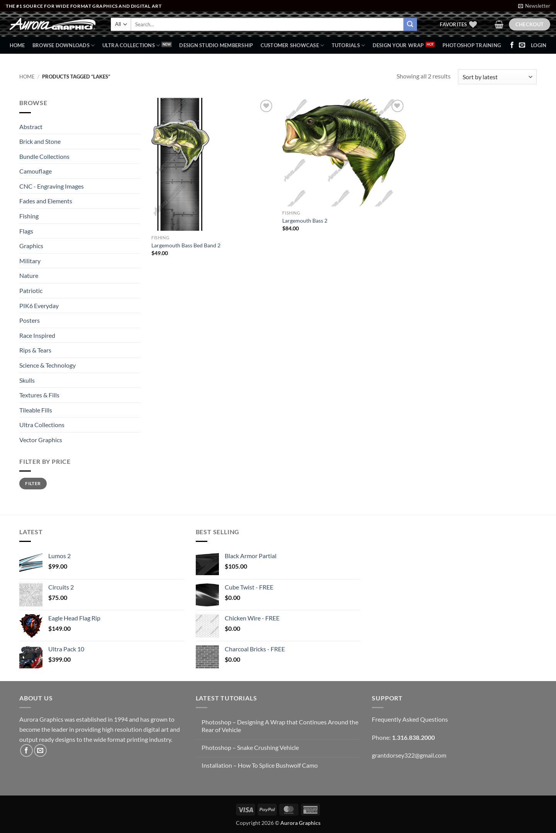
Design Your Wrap (398, 45)
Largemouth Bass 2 (304, 220)
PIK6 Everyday (39, 305)
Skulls (27, 380)
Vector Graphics (40, 439)
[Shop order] (497, 76)
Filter (33, 483)
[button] (534, 6)
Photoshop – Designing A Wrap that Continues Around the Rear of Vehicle (280, 725)
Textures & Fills (39, 395)
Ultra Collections (131, 45)
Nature (28, 275)
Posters (29, 320)
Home (17, 45)
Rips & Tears (35, 350)
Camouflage (35, 171)
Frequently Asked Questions (410, 719)
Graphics (31, 245)
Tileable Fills (35, 410)
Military (30, 260)
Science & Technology (47, 365)
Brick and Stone (40, 141)
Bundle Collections (44, 156)
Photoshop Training (471, 45)
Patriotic (30, 290)
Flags (26, 231)
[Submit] (410, 24)
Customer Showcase (292, 45)
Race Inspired (37, 335)
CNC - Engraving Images (51, 186)
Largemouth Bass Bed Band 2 (185, 245)
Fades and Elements (45, 200)
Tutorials (348, 45)
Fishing (29, 216)
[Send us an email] (522, 45)
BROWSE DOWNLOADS (63, 45)
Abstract (30, 126)
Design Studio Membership (216, 45)
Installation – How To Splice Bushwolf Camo (260, 765)
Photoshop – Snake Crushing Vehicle (250, 747)
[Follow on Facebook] (512, 45)
